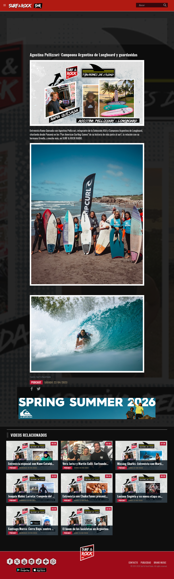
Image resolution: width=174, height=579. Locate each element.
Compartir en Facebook (32, 389)
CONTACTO (133, 562)
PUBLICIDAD (146, 562)
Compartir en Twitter (39, 389)
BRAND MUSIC (160, 562)
